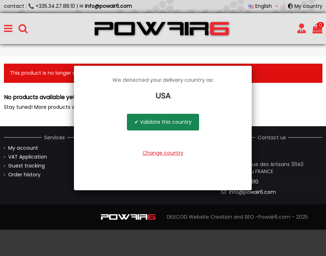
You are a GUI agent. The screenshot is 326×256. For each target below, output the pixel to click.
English (264, 6)
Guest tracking (26, 165)
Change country (163, 152)
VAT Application (27, 157)
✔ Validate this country (163, 122)
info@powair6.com (252, 192)
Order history (24, 174)
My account (23, 148)
